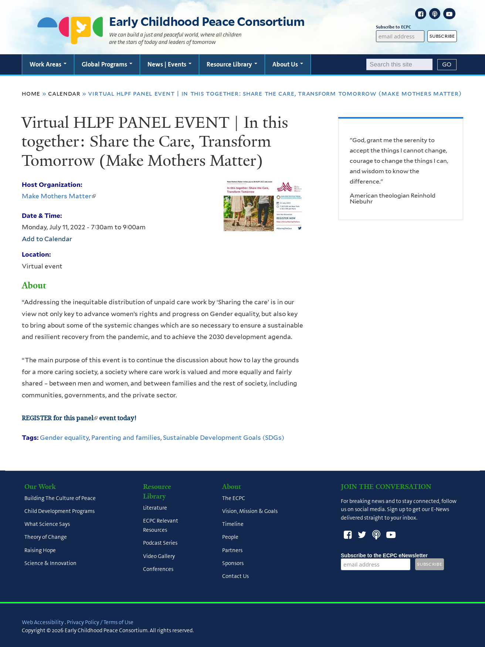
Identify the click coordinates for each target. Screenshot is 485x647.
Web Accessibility (43, 622)
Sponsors (233, 563)
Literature (155, 507)
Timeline (233, 524)
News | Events (169, 64)
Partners (232, 550)
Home (31, 93)
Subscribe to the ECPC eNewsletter (384, 555)
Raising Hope (40, 550)
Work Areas (48, 64)
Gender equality (64, 437)
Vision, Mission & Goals (250, 511)
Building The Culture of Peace (60, 498)
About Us (287, 64)
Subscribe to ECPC (400, 27)
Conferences (158, 569)
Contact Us (235, 576)
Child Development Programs (59, 511)
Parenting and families (125, 437)
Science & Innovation (50, 563)
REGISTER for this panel (60, 418)
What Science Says (47, 524)
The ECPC (233, 498)
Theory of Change (45, 537)
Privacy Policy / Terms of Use (100, 622)
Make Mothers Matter (59, 196)
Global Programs (107, 64)
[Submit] (447, 64)
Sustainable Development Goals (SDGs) (223, 437)
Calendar (64, 93)
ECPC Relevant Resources (160, 525)
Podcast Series (160, 543)
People (230, 537)
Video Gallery (159, 556)
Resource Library (232, 64)
